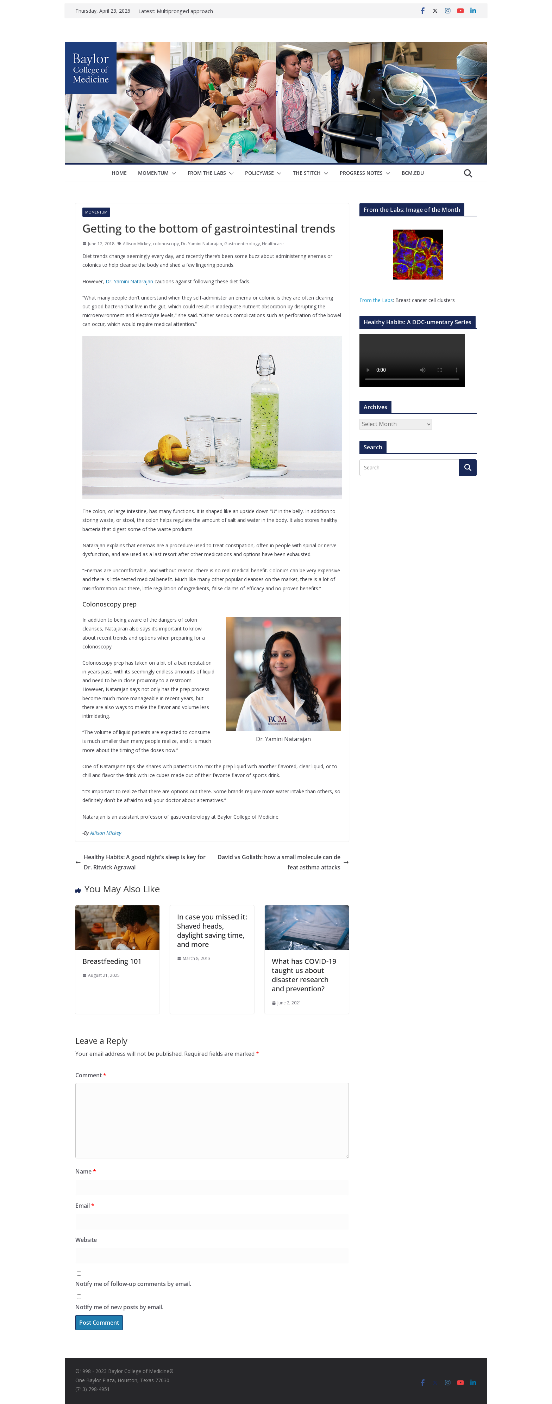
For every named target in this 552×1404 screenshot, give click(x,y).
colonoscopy (166, 244)
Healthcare (273, 244)
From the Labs (376, 300)
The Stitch (307, 173)
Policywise (259, 173)
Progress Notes (361, 173)
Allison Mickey (137, 244)
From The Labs (207, 173)
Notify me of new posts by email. (119, 1307)
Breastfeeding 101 (112, 961)
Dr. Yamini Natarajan (201, 244)
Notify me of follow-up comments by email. (133, 1284)
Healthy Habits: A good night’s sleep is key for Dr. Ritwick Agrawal (140, 862)
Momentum (153, 173)
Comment (90, 1075)
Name (85, 1171)
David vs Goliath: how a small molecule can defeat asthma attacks (283, 862)
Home (119, 173)
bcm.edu (413, 173)
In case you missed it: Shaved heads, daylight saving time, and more (212, 930)
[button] (172, 173)
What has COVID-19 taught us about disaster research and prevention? (304, 974)
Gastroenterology (242, 244)
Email (84, 1205)
